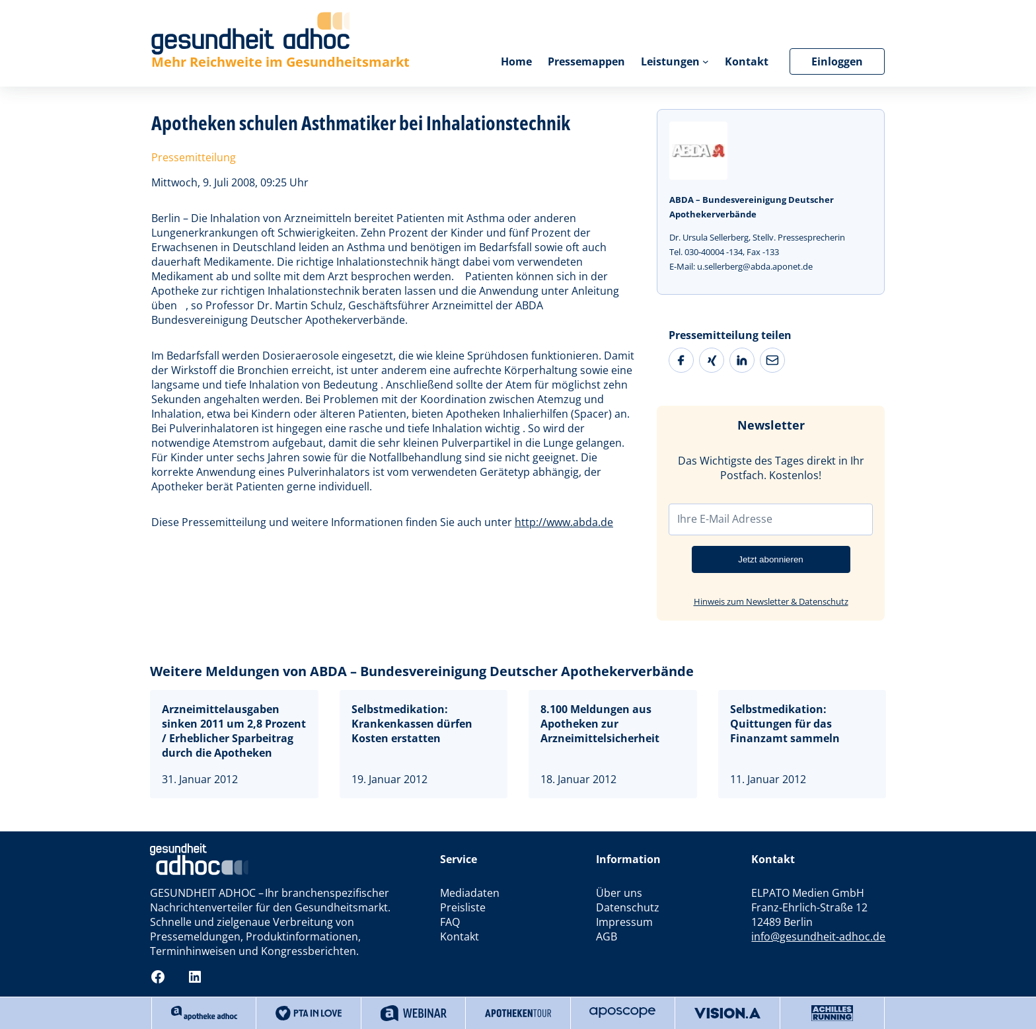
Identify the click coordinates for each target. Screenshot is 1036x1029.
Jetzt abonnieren (770, 559)
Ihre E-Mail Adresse (724, 519)
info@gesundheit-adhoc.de (818, 936)
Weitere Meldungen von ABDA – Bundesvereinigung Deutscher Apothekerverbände (422, 671)
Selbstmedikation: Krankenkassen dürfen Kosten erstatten (412, 723)
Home (516, 61)
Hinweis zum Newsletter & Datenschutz (771, 601)
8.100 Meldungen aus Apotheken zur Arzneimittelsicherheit (599, 723)
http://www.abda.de (564, 522)
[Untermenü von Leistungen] (705, 61)
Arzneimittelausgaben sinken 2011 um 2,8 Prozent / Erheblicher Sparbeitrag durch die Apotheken (234, 731)
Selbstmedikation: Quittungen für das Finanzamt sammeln (785, 723)
